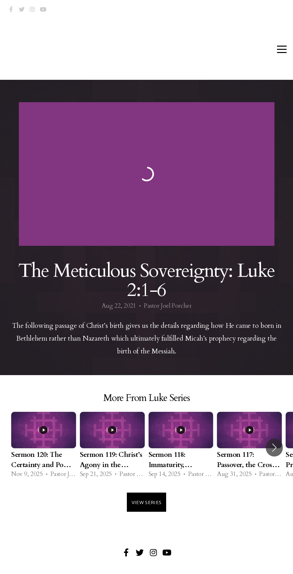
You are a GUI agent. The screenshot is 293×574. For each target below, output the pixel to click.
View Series (146, 502)
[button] (274, 448)
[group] (43, 447)
